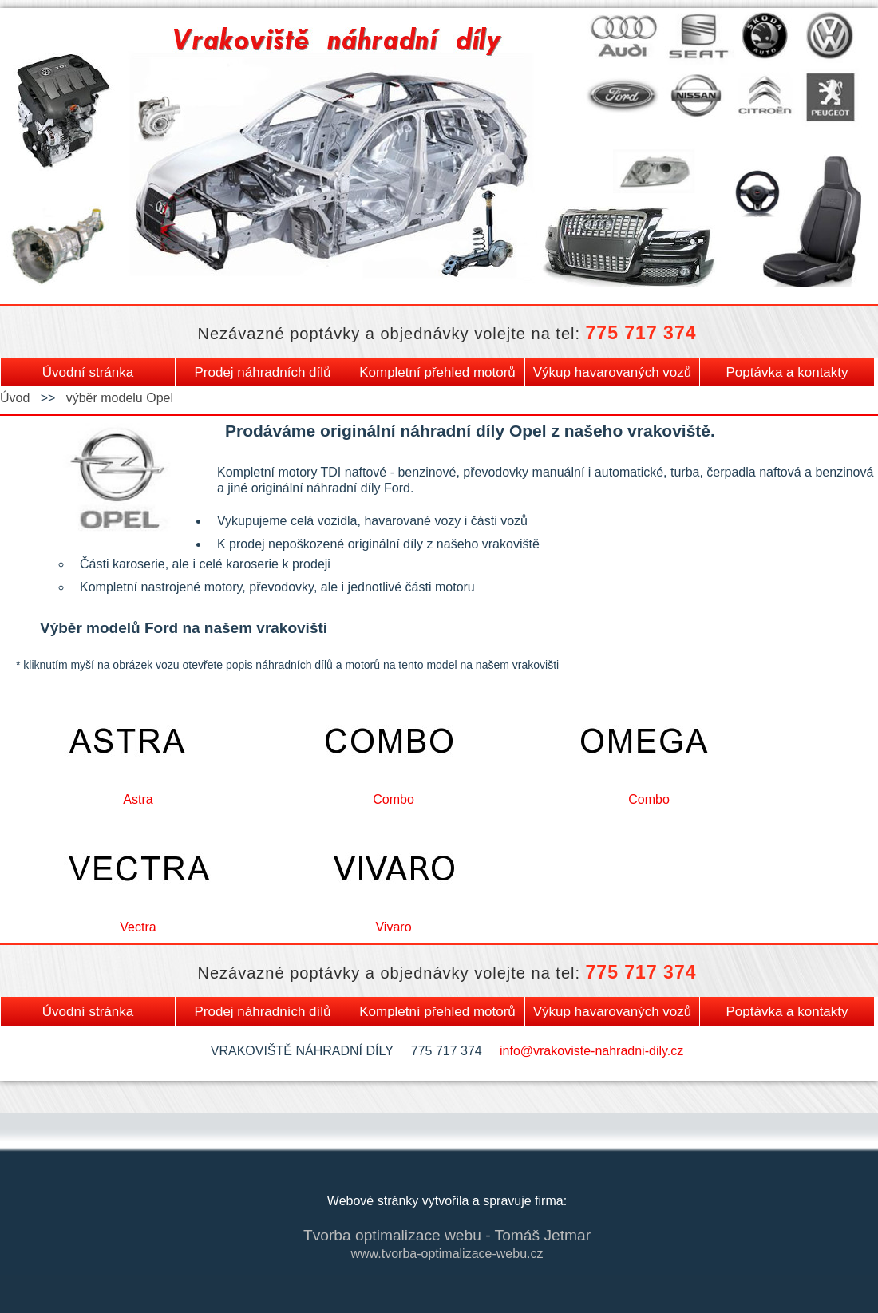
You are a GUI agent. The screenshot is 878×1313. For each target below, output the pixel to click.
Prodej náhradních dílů (262, 372)
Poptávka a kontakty (787, 372)
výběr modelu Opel (119, 398)
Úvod (15, 398)
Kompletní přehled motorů (437, 372)
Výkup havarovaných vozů (612, 372)
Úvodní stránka (87, 372)
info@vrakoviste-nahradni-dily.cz (591, 1051)
